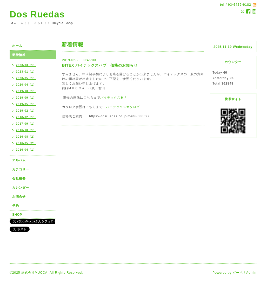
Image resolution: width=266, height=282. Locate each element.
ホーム (17, 46)
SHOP (17, 214)
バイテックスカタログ (123, 107)
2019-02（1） (26, 110)
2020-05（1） (26, 78)
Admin (251, 272)
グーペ (238, 272)
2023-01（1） (26, 71)
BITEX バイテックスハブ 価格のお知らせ (100, 65)
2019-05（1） (26, 104)
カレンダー (20, 187)
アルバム (19, 160)
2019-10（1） (26, 91)
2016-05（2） (26, 143)
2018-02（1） (26, 117)
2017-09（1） (26, 123)
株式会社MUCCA (34, 272)
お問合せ (19, 196)
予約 (15, 206)
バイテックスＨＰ (113, 97)
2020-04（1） (26, 84)
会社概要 (19, 178)
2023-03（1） (26, 65)
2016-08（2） (26, 136)
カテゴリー (20, 169)
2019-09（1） (26, 97)
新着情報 (19, 55)
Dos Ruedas (37, 14)
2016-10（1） (26, 130)
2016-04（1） (26, 149)
